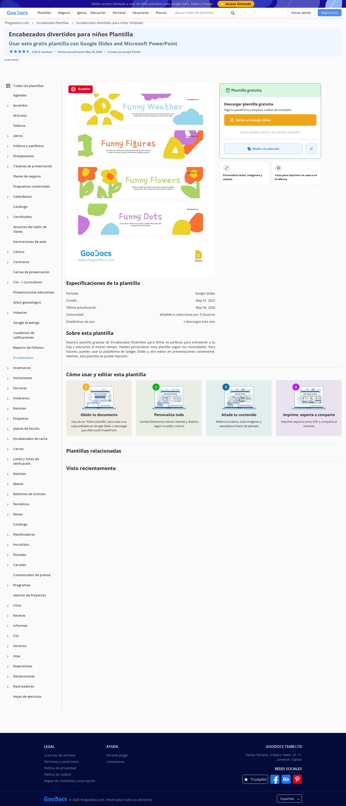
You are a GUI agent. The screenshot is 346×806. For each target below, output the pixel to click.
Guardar (80, 89)
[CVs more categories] (7, 636)
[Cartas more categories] (7, 449)
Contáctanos (115, 762)
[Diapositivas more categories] (7, 666)
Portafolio (21, 544)
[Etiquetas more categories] (7, 419)
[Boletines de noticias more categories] (7, 494)
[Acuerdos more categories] (7, 106)
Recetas (19, 615)
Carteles (19, 565)
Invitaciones (22, 378)
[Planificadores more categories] (7, 535)
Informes (20, 625)
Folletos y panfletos (28, 146)
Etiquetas (20, 418)
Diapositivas (22, 666)
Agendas (19, 95)
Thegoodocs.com (17, 23)
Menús (18, 484)
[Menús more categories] (7, 484)
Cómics (18, 252)
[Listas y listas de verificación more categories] (7, 459)
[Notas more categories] (7, 514)
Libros (18, 136)
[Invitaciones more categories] (7, 378)
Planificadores (24, 534)
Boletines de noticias (29, 494)
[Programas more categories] (7, 585)
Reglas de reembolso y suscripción (69, 781)
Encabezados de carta (30, 439)
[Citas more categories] (7, 606)
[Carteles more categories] (7, 565)
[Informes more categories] (7, 626)
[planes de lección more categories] (7, 429)
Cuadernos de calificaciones (23, 335)
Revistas (19, 408)
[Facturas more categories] (7, 388)
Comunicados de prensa (31, 575)
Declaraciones (24, 676)
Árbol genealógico (27, 302)
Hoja (16, 656)
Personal (119, 13)
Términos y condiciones (61, 762)
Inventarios (22, 368)
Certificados (22, 217)
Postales (19, 555)
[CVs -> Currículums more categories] (7, 282)
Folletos (19, 126)
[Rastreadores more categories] (7, 687)
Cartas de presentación (31, 272)
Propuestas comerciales (31, 186)
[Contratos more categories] (7, 262)
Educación (98, 13)
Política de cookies (57, 774)
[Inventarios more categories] (7, 368)
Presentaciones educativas (33, 292)
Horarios (19, 646)
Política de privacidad (60, 768)
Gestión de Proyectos (29, 595)
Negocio (64, 13)
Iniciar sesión (301, 13)
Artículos (20, 115)
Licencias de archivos (59, 755)
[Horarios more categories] (7, 646)
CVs (16, 636)
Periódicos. (21, 504)
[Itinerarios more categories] (7, 398)
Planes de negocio (27, 176)
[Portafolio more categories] (7, 545)
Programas (21, 585)
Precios (161, 13)
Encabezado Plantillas (53, 23)
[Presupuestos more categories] (7, 156)
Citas (17, 605)
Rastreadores (23, 686)
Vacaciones (141, 13)
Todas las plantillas (24, 86)
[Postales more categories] (7, 555)
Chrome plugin (117, 755)
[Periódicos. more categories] (7, 504)
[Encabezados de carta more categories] (7, 439)
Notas (18, 514)
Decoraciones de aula (29, 242)
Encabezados (23, 358)
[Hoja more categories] (7, 656)
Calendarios (22, 196)
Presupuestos (23, 156)
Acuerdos (20, 105)
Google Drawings (26, 323)
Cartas (18, 449)
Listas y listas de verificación (26, 461)
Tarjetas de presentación (32, 166)
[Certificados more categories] (7, 217)
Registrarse (329, 13)
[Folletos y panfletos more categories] (7, 146)
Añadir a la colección (263, 149)
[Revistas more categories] (7, 409)
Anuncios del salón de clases (30, 229)
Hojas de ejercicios (27, 696)
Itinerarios (21, 398)
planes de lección (26, 428)
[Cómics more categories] (7, 252)
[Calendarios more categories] (7, 197)
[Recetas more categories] (7, 616)
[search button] (233, 12)
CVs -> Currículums (27, 282)
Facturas (20, 388)
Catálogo (20, 207)
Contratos (21, 262)
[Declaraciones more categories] (7, 676)
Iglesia (81, 13)
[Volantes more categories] (7, 313)
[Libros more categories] (7, 136)
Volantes (20, 312)
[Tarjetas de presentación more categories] (7, 166)
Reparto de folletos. (28, 347)
